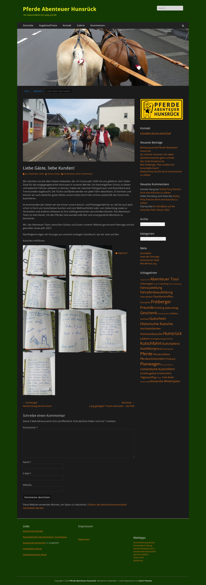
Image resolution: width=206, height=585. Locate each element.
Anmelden (145, 253)
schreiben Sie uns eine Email (155, 133)
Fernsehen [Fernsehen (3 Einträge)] (145, 302)
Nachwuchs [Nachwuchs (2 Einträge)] (168, 349)
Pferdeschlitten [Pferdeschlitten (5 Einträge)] (161, 354)
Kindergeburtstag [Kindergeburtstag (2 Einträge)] (157, 338)
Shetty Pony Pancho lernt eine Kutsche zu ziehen (160, 200)
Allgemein (38, 91)
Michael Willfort (140, 554)
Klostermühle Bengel (33, 531)
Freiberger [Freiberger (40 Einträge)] (161, 301)
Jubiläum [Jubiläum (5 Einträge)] (145, 338)
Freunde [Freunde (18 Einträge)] (147, 307)
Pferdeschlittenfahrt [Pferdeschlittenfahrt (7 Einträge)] (153, 359)
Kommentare (97, 25)
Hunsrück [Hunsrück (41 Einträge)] (172, 333)
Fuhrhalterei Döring (32, 548)
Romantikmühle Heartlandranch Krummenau (45, 537)
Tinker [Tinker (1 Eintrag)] (159, 378)
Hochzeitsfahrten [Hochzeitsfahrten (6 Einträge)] (150, 328)
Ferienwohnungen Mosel (35, 554)
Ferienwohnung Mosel (144, 542)
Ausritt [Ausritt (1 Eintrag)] (156, 284)
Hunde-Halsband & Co (144, 548)
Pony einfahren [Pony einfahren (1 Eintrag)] (167, 365)
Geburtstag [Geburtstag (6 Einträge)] (171, 307)
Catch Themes (145, 580)
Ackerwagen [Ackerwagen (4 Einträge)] (146, 283)
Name (27, 462)
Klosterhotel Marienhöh (34, 542)
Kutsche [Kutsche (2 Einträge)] (169, 338)
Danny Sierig (53, 173)
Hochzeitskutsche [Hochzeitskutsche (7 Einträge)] (151, 334)
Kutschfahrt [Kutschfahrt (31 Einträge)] (151, 343)
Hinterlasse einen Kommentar (78, 173)
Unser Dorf (138, 557)
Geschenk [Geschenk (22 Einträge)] (148, 312)
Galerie (81, 25)
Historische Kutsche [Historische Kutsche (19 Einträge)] (156, 323)
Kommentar (30, 427)
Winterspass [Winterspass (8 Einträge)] (172, 381)
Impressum (84, 539)
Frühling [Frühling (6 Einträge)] (159, 307)
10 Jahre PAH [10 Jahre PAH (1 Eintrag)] (145, 280)
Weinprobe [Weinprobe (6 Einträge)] (156, 381)
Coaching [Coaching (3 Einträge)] (163, 283)
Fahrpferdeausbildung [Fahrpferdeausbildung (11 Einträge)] (156, 292)
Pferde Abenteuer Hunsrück (59, 9)
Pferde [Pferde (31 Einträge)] (146, 353)
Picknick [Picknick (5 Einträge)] (171, 358)
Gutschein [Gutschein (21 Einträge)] (157, 318)
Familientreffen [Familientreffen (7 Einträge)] (163, 296)
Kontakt (67, 25)
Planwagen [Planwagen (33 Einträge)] (150, 363)
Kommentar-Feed (149, 260)
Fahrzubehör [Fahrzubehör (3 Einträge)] (146, 296)
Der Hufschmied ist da (152, 161)
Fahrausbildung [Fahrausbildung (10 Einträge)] (151, 288)
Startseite (28, 25)
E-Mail (27, 473)
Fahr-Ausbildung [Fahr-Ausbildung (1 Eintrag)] (175, 284)
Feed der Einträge (149, 256)
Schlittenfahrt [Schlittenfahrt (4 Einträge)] (164, 373)
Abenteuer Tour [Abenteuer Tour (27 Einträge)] (164, 279)
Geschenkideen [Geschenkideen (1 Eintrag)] (163, 314)
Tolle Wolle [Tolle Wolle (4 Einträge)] (168, 377)
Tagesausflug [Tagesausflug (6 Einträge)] (148, 377)
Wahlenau (138, 560)
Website (27, 484)
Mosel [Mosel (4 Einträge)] (159, 348)
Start (27, 91)
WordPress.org (148, 263)
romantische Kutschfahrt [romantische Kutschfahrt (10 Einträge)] (157, 369)
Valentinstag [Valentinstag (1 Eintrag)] (144, 382)
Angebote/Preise (48, 25)
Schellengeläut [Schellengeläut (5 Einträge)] (148, 373)
